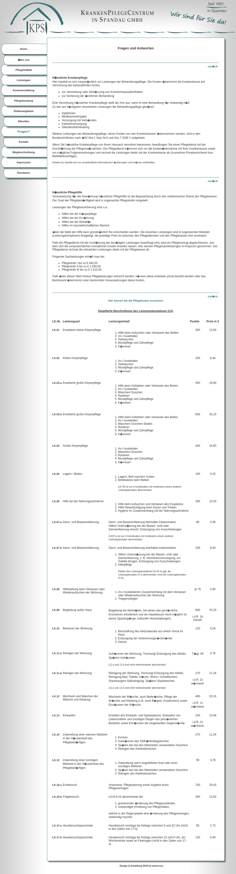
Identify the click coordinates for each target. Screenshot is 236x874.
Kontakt (24, 141)
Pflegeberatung (23, 100)
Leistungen (24, 80)
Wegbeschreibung (23, 152)
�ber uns (24, 59)
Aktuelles (24, 121)
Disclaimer (23, 172)
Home (23, 49)
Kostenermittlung (23, 90)
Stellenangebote (24, 111)
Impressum (24, 162)
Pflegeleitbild (24, 70)
